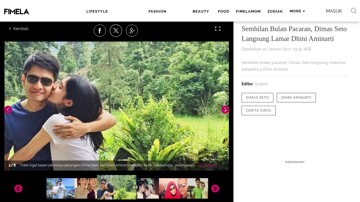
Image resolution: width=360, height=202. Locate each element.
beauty (153, 11)
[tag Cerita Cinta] (258, 110)
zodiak (226, 11)
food (174, 11)
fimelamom (199, 11)
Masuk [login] (309, 11)
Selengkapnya (209, 165)
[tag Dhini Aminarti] (296, 97)
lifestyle (95, 11)
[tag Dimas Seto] (257, 97)
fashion (127, 11)
